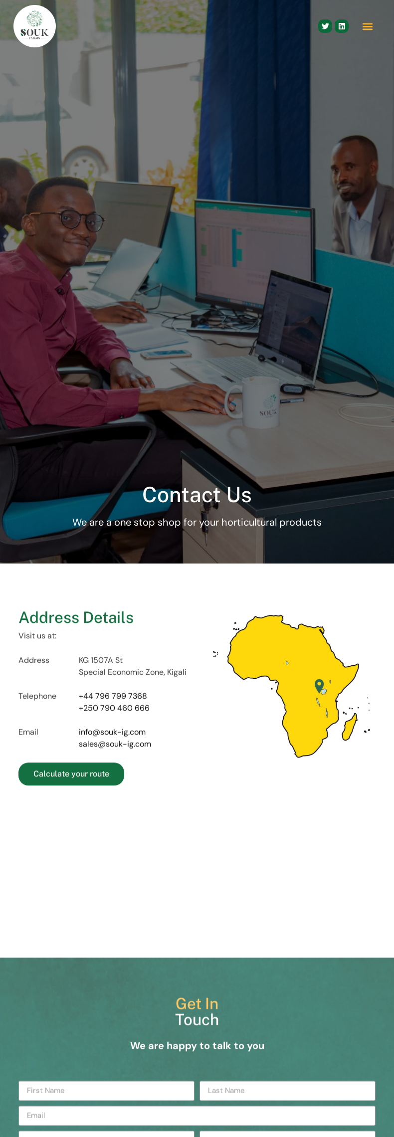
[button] (367, 26)
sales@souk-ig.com (115, 767)
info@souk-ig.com (112, 756)
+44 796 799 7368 (113, 719)
